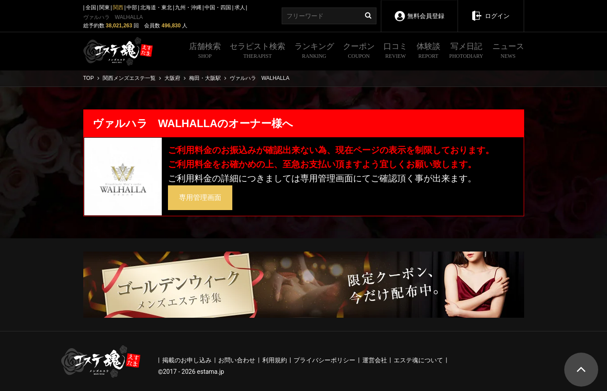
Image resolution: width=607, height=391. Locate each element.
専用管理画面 (200, 197)
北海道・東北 (156, 7)
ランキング (314, 51)
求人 (240, 7)
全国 (91, 7)
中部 (132, 7)
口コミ (395, 51)
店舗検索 (205, 51)
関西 (118, 7)
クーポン (359, 51)
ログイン (490, 9)
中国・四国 (218, 7)
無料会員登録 (419, 9)
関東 (104, 7)
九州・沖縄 (188, 7)
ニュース (508, 51)
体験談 (428, 51)
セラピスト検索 (257, 51)
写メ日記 (466, 51)
